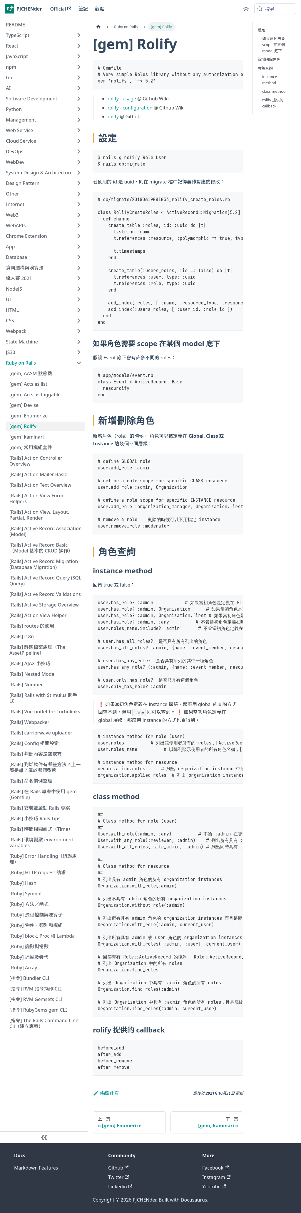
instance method (269, 79)
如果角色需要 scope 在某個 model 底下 (273, 44)
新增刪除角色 (268, 59)
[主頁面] (98, 26)
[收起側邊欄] (44, 1137)
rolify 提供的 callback (273, 103)
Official (60, 9)
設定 (261, 30)
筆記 (83, 9)
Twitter (118, 1177)
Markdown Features (36, 1168)
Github (118, 1168)
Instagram (216, 1177)
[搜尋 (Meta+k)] (275, 8)
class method (274, 91)
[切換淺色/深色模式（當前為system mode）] (246, 9)
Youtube (214, 1186)
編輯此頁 (106, 1093)
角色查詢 (265, 68)
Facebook (215, 1168)
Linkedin (120, 1186)
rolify (113, 116)
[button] (43, 35)
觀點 (99, 9)
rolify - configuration (130, 108)
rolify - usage (122, 98)
